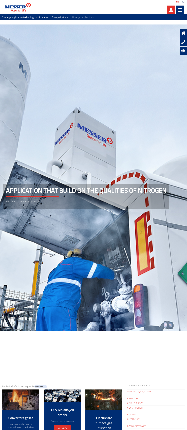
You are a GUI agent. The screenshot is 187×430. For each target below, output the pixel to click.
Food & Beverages (136, 426)
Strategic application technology (18, 17)
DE (182, 1)
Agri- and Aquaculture (139, 391)
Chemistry (132, 398)
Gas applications (60, 17)
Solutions (43, 17)
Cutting (131, 414)
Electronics (133, 419)
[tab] (156, 385)
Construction (135, 407)
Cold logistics (135, 403)
